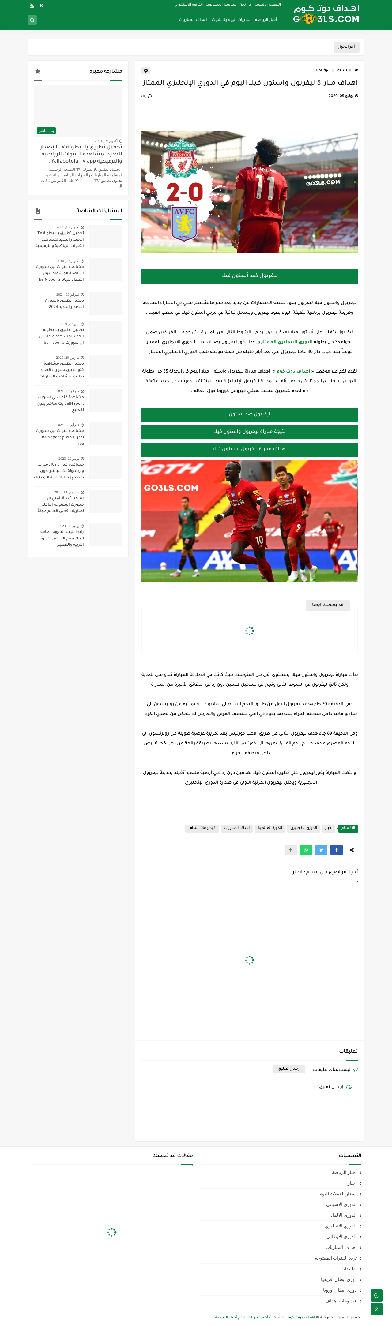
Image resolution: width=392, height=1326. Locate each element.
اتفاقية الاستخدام (189, 5)
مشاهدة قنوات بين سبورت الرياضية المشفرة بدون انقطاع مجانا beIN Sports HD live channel (60, 274)
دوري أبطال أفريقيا (339, 1279)
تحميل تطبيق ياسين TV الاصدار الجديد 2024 (63, 304)
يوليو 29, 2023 (68, 458)
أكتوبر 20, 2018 (68, 261)
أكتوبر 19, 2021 (106, 141)
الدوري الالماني (342, 1215)
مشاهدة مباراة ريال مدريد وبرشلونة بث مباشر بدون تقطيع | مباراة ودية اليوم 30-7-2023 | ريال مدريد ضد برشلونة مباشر (59, 472)
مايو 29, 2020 (69, 324)
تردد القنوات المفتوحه (336, 1258)
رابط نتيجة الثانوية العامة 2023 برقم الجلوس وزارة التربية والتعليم (62, 538)
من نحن (245, 5)
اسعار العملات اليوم (338, 1193)
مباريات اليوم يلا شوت (231, 20)
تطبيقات (349, 1268)
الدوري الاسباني (341, 1204)
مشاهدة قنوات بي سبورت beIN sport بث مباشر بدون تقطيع (60, 404)
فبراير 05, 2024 (67, 425)
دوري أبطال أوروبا (340, 1290)
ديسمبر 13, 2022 (66, 492)
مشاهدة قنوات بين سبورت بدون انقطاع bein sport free (60, 437)
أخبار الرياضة (266, 20)
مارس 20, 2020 (67, 357)
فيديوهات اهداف (202, 828)
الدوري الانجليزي (303, 828)
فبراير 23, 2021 (67, 391)
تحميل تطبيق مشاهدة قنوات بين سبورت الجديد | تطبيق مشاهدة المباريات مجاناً (61, 371)
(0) (146, 97)
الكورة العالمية (270, 828)
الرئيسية (347, 71)
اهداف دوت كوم (293, 371)
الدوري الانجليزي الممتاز (287, 342)
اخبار (321, 71)
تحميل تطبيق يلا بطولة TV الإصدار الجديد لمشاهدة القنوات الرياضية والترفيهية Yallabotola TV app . (81, 155)
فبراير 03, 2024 (67, 294)
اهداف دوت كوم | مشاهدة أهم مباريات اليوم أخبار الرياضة (265, 1318)
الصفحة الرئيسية (268, 5)
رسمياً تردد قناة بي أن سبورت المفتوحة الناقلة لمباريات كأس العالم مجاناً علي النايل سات (61, 505)
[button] (336, 850)
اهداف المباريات (193, 20)
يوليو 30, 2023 (68, 526)
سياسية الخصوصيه (221, 5)
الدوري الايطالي (341, 1236)
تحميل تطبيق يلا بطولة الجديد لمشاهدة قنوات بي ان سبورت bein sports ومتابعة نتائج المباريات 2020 (59, 337)
